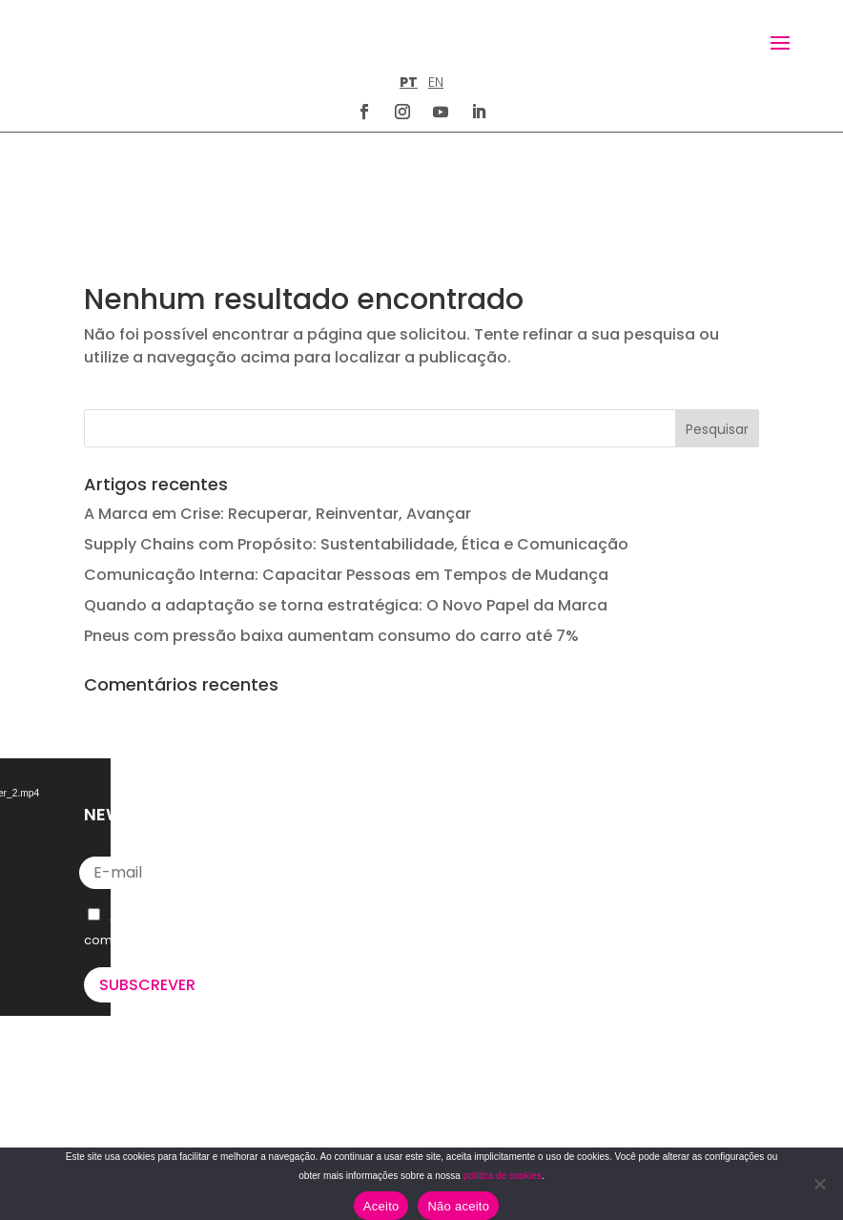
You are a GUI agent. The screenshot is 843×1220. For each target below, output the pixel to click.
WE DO (106, 1041)
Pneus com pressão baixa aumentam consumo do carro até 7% (331, 538)
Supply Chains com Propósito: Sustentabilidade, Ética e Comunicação (356, 447)
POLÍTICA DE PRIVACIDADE (513, 1069)
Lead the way (161, 1122)
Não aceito (458, 1206)
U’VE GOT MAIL (133, 1064)
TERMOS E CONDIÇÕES (503, 1092)
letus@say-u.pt (493, 922)
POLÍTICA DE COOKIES (501, 1114)
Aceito (381, 1206)
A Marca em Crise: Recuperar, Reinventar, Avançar (277, 416)
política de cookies (502, 1175)
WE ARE (108, 1018)
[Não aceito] (819, 1183)
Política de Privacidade (240, 843)
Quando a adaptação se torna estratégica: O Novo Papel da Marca (345, 508)
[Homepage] (122, 41)
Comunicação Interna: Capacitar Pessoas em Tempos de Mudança (346, 477)
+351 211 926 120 (493, 860)
